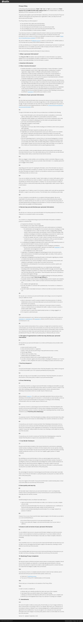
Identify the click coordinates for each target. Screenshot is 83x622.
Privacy (74, 620)
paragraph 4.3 (38, 319)
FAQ (77, 620)
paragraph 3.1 (58, 247)
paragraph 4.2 (29, 319)
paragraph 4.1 (22, 319)
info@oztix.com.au (36, 40)
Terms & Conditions (68, 620)
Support (80, 620)
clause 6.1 (29, 396)
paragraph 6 (30, 92)
